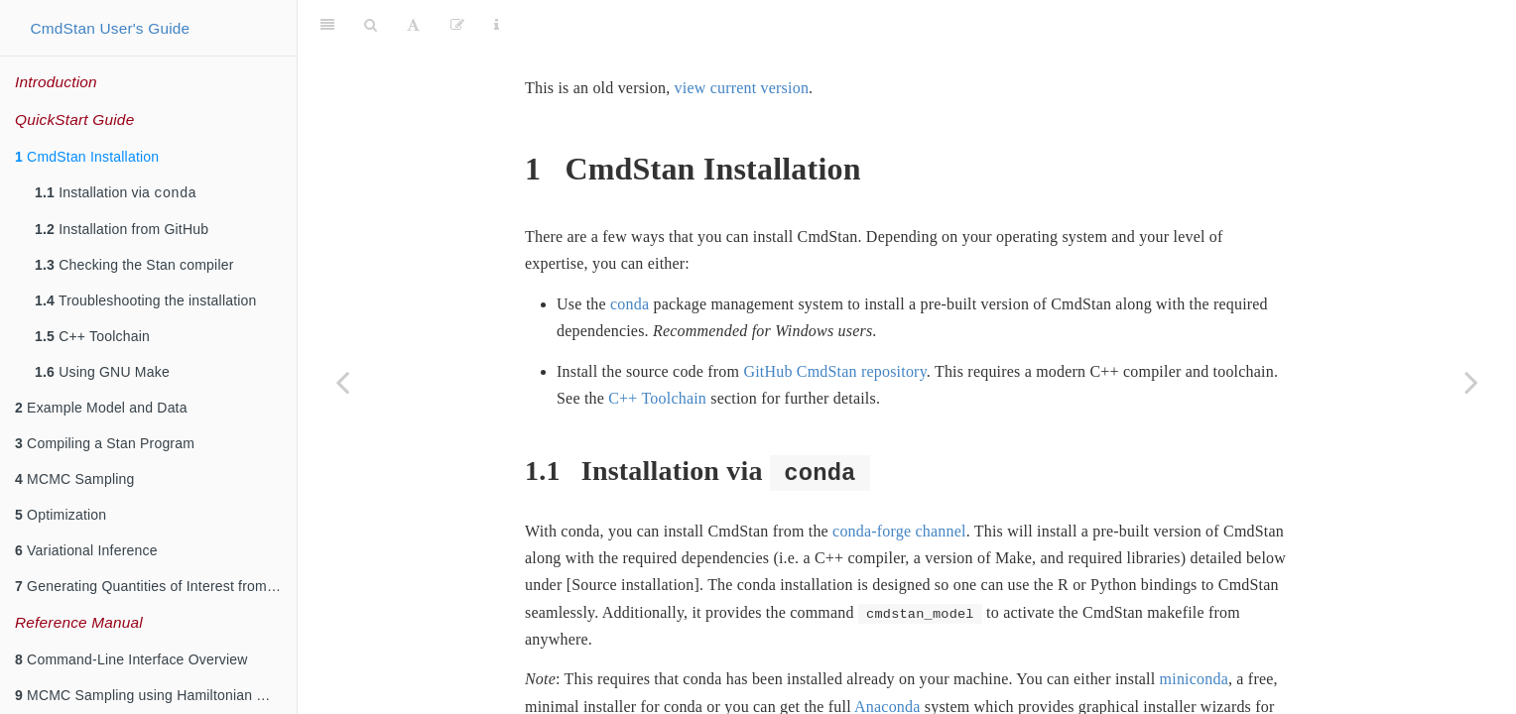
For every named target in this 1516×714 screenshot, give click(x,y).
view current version (742, 38)
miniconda (1194, 629)
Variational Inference (86, 552)
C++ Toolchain (92, 338)
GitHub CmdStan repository (834, 321)
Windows (637, 683)
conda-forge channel (899, 481)
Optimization (60, 517)
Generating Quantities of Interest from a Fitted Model (156, 588)
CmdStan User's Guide (110, 28)
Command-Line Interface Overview (131, 661)
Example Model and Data (101, 409)
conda (629, 254)
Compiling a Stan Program (104, 445)
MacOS (549, 683)
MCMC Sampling (75, 481)
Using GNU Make (102, 374)
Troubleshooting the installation (146, 302)
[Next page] (1471, 382)
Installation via (115, 193)
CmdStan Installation (87, 157)
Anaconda (887, 657)
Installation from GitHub (121, 231)
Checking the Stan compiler (134, 267)
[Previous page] (342, 382)
